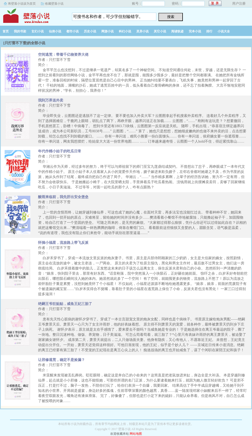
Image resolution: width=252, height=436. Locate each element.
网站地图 (136, 433)
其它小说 (160, 31)
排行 (209, 31)
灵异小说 (142, 31)
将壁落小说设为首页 (22, 3)
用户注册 (239, 3)
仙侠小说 (55, 31)
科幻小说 (125, 31)
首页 (6, 31)
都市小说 (72, 31)
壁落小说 (32, 15)
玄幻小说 (37, 31)
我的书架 (20, 31)
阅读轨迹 (177, 31)
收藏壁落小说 (54, 3)
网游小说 (107, 31)
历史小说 (90, 31)
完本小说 (195, 31)
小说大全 (224, 31)
